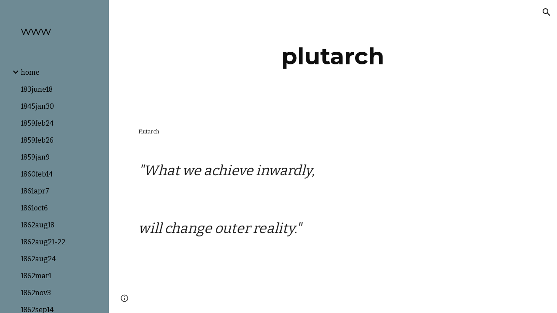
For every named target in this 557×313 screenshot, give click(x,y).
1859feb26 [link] (37, 140)
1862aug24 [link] (38, 259)
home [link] (30, 72)
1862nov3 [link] (36, 293)
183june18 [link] (37, 89)
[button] (546, 12)
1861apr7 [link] (35, 191)
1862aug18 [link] (37, 225)
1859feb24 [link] (37, 123)
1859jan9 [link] (35, 157)
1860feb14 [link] (37, 174)
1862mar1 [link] (36, 276)
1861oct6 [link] (34, 208)
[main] (332, 56)
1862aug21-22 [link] (43, 242)
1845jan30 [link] (37, 106)
